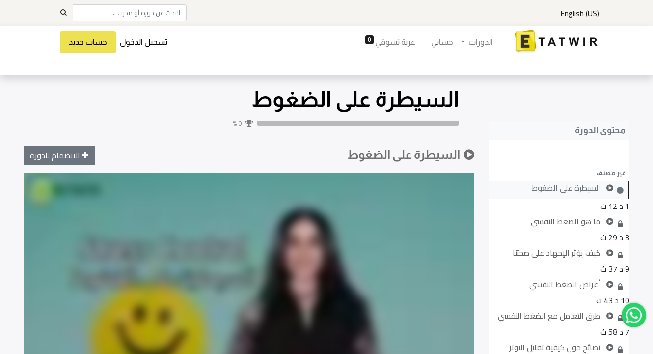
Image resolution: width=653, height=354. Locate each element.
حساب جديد (90, 42)
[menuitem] (440, 42)
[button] (559, 172)
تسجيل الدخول (145, 42)
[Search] (63, 12)
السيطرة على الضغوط (355, 99)
